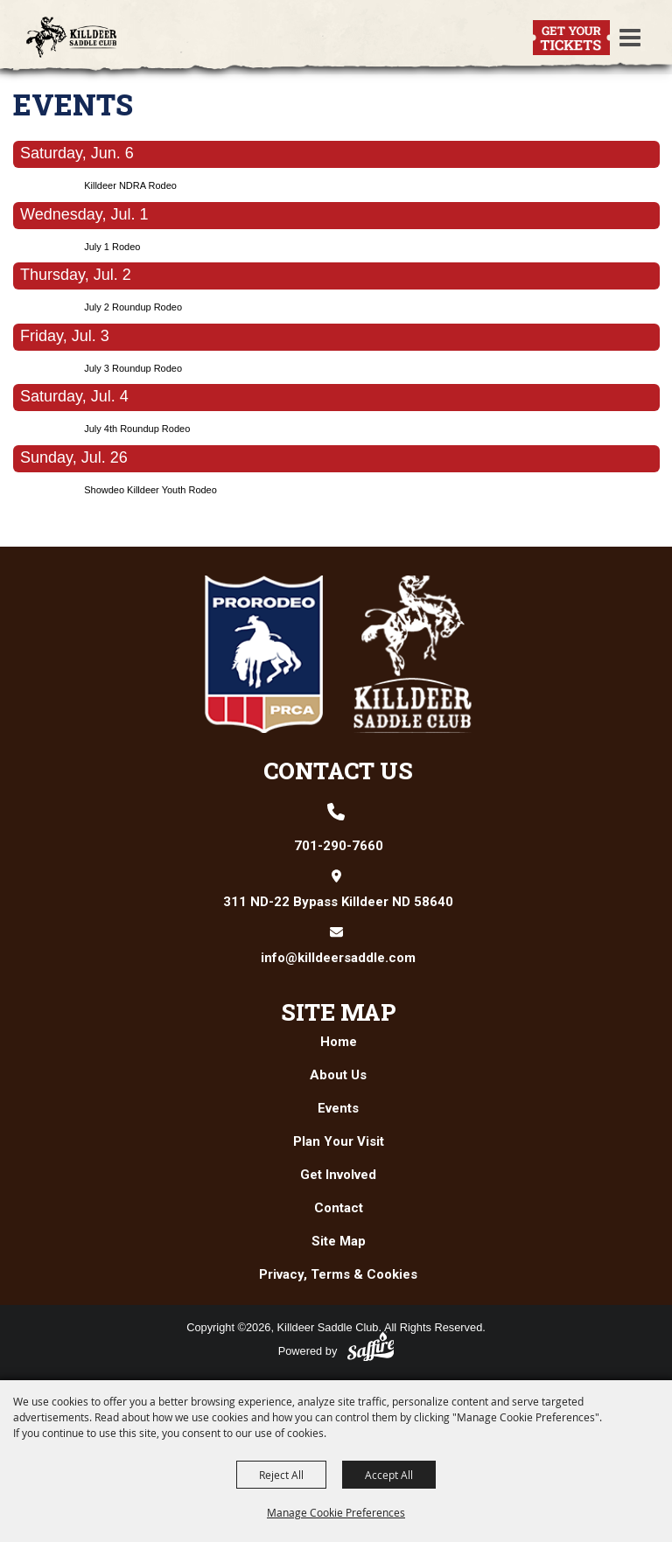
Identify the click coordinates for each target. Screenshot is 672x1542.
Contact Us (338, 770)
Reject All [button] (281, 1475)
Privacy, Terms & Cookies (338, 1274)
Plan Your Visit (338, 1141)
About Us (338, 1075)
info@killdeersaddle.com (338, 958)
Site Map (338, 1012)
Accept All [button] (389, 1475)
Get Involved (338, 1175)
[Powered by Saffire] (371, 1346)
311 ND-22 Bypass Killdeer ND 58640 (338, 902)
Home (338, 1042)
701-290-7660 (338, 846)
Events (338, 1108)
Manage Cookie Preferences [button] (336, 1512)
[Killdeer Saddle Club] (71, 37)
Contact (338, 1208)
